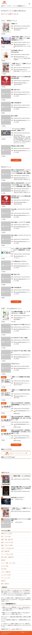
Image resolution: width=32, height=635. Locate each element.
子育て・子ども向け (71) (7, 548)
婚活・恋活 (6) (5, 583)
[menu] (29, 3)
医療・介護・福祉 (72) (7, 539)
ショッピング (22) (5, 575)
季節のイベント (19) (6, 533)
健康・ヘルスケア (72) (7, 542)
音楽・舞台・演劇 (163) (7, 557)
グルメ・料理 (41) (5, 572)
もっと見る (16, 160)
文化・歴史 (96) (5, 551)
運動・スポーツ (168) (6, 545)
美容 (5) (3, 581)
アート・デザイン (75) (7, 554)
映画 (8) (3, 560)
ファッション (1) (5, 578)
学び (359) (3, 569)
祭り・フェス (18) (5, 536)
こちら (22, 599)
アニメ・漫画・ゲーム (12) (8, 563)
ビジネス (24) (4, 566)
